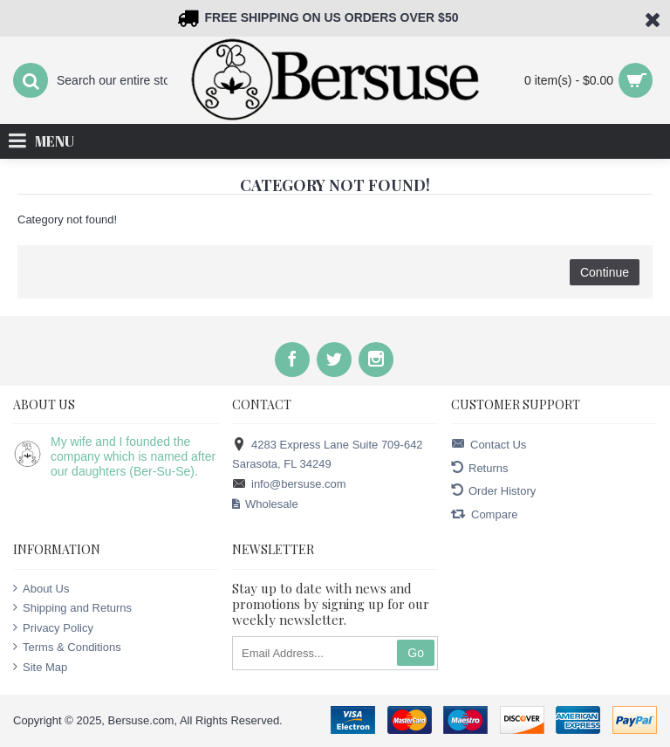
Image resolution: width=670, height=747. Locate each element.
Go (415, 653)
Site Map (40, 667)
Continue (604, 272)
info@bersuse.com (289, 484)
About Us (41, 588)
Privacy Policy (53, 627)
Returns (480, 468)
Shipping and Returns (72, 607)
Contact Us (488, 444)
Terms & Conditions (67, 647)
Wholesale (265, 504)
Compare (484, 514)
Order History (493, 490)
